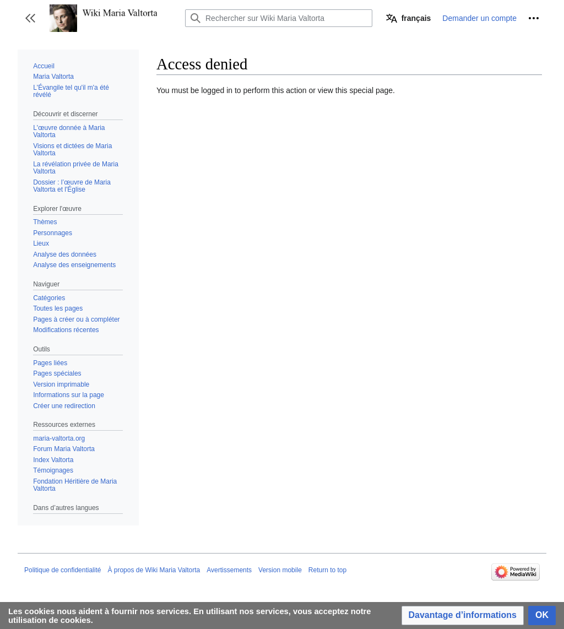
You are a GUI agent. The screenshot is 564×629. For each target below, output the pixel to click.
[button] (30, 18)
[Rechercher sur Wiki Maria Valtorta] (278, 18)
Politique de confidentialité (62, 570)
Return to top (327, 570)
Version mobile (280, 570)
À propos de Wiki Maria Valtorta (153, 570)
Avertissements (229, 570)
